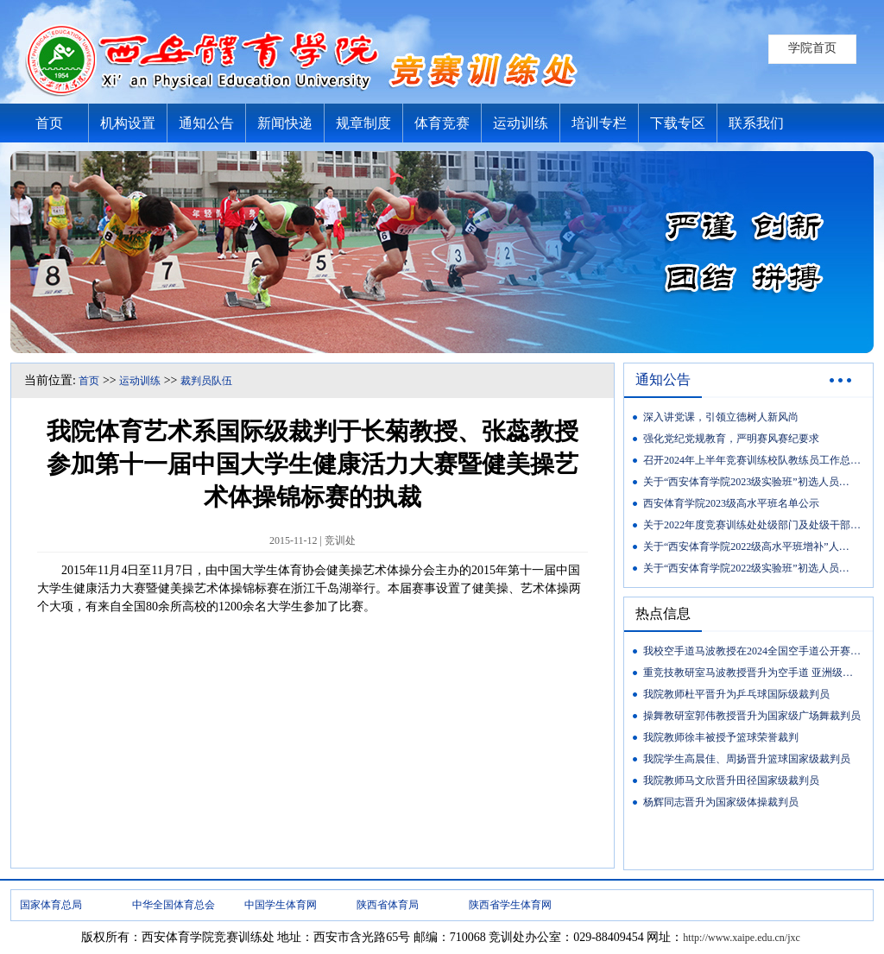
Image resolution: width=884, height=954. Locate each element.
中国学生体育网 (280, 905)
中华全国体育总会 (173, 905)
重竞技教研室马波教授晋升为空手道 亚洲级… (748, 673)
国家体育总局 (51, 905)
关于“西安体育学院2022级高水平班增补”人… (746, 546)
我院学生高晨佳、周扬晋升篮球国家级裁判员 (746, 759)
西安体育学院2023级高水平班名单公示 (731, 503)
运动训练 (520, 123)
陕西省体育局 (388, 905)
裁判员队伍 (206, 381)
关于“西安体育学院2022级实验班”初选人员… (746, 568)
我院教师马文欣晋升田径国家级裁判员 (731, 780)
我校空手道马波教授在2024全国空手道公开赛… (752, 651)
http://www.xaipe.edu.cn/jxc (741, 938)
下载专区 (677, 123)
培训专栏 (599, 123)
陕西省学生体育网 (510, 905)
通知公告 (206, 123)
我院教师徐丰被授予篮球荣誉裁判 (721, 737)
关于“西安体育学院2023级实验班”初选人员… (746, 482)
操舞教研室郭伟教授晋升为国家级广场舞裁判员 (752, 716)
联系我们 (756, 123)
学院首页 (812, 47)
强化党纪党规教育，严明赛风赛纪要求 (731, 439)
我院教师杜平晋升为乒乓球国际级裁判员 (736, 694)
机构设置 (127, 123)
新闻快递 (285, 123)
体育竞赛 (442, 123)
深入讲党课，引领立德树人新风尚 (721, 417)
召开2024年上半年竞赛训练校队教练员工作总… (752, 460)
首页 (49, 123)
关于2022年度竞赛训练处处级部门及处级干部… (752, 525)
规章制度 (363, 123)
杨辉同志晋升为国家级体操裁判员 (721, 802)
